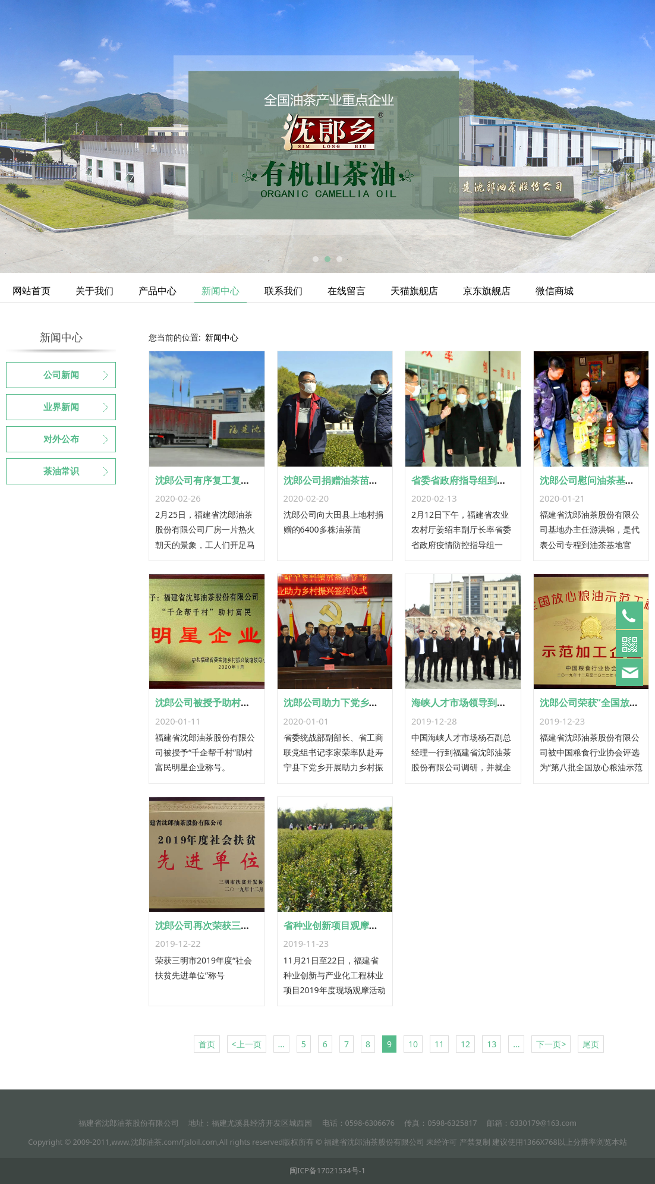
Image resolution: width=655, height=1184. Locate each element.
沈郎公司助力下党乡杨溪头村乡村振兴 (364, 702)
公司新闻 (61, 375)
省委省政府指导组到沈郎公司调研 (482, 480)
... (281, 1044)
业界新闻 (61, 407)
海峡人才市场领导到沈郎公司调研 (482, 702)
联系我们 (283, 290)
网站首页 (31, 290)
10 (413, 1044)
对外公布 (61, 439)
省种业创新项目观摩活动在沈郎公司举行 (369, 925)
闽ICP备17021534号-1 (327, 1171)
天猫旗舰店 (414, 290)
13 (491, 1044)
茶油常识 (61, 471)
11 (439, 1044)
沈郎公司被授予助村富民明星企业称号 (236, 702)
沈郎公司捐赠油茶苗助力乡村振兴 (355, 480)
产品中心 (157, 290)
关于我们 (94, 290)
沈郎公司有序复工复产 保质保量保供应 (237, 480)
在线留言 (347, 290)
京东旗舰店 (487, 290)
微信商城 (555, 290)
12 (465, 1044)
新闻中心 (220, 290)
